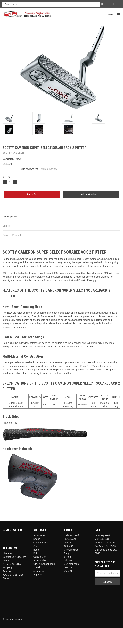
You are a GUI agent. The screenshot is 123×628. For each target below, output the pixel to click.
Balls (35, 553)
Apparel (37, 574)
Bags (36, 549)
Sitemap (7, 578)
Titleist (67, 542)
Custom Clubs (40, 542)
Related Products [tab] (12, 235)
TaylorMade (70, 539)
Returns (7, 571)
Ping (66, 553)
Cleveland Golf (72, 549)
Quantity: (6, 176)
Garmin (68, 567)
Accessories (39, 571)
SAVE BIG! (39, 535)
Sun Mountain (71, 564)
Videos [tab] (6, 225)
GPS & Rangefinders (44, 564)
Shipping (7, 567)
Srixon (67, 556)
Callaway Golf (71, 535)
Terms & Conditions (13, 564)
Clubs (36, 546)
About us (7, 553)
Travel (36, 567)
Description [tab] (10, 216)
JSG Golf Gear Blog (13, 574)
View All (68, 571)
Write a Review (49, 169)
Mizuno (68, 560)
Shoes (36, 539)
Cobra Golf (70, 546)
